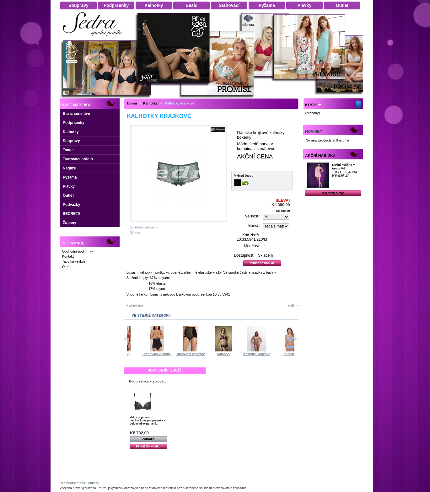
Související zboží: (165, 370)
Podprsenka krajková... (147, 381)
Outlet (68, 195)
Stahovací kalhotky (178, 354)
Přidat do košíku (148, 446)
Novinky (313, 131)
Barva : (254, 225)
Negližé (69, 168)
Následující (295, 338)
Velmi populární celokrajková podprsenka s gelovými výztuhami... (147, 420)
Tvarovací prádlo (78, 159)
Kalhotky (71, 132)
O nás (66, 267)
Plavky (69, 186)
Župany (69, 223)
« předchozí (135, 305)
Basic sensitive (76, 113)
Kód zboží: (251, 235)
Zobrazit (148, 439)
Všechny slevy (333, 193)
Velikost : (252, 216)
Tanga (68, 150)
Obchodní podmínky (77, 251)
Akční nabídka (320, 155)
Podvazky (71, 204)
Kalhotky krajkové (278, 354)
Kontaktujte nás (73, 483)
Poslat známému (146, 227)
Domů (132, 103)
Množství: (252, 246)
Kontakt (68, 256)
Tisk (138, 233)
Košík (311, 105)
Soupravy (71, 141)
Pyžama (70, 177)
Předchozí (125, 338)
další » (293, 305)
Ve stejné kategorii (151, 315)
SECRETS (72, 213)
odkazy (93, 483)
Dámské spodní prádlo (94, 38)
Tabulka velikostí (75, 261)
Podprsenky (73, 122)
